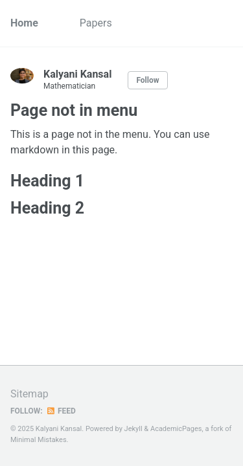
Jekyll (133, 429)
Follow (147, 80)
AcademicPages (176, 429)
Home (24, 23)
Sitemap (29, 394)
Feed (61, 411)
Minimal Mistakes (38, 440)
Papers (96, 23)
